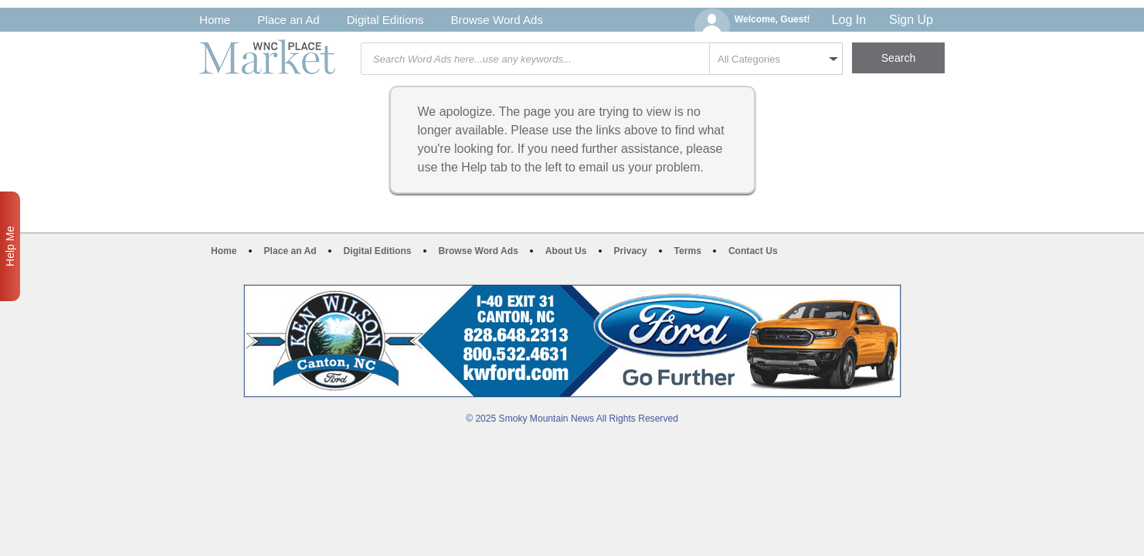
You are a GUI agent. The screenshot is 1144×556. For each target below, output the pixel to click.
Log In (849, 19)
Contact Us (753, 251)
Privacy (630, 251)
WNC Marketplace (267, 56)
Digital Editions (385, 19)
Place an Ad (288, 19)
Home (214, 19)
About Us (566, 251)
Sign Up (911, 19)
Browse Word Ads (496, 19)
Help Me (10, 246)
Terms (687, 251)
